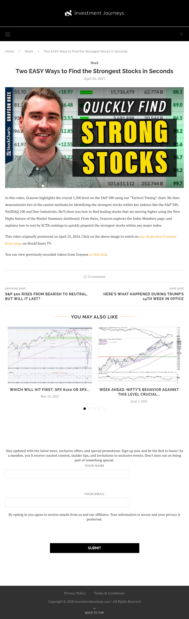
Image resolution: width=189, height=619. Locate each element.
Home (9, 51)
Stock (29, 51)
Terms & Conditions (109, 593)
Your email (94, 499)
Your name (94, 471)
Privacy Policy (75, 593)
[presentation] (42, 531)
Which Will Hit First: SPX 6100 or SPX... (50, 390)
